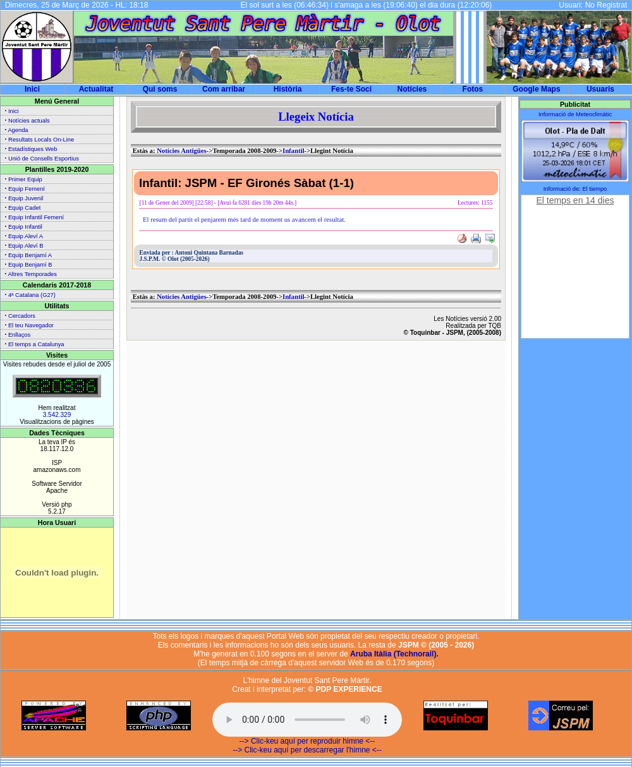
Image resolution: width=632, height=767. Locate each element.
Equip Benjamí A (30, 255)
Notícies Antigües (181, 150)
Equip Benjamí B (30, 265)
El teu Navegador (31, 325)
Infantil (293, 150)
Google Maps (536, 89)
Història (288, 89)
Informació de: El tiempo (575, 189)
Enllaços (19, 335)
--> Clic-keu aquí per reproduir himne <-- (307, 741)
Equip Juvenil (26, 198)
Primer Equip (25, 179)
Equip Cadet (24, 208)
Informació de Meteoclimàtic (575, 114)
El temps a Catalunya (36, 344)
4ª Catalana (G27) (32, 295)
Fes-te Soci (351, 89)
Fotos (473, 89)
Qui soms (160, 89)
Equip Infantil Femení (36, 217)
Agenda (18, 130)
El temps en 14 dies (575, 200)
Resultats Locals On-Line (41, 139)
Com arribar (223, 89)
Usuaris (600, 89)
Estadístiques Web (33, 149)
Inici (32, 89)
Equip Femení (26, 189)
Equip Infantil (25, 227)
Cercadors (21, 316)
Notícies (412, 89)
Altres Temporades (32, 274)
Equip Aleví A (25, 236)
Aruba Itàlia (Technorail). (394, 653)
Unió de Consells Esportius (43, 158)
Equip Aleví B (26, 246)
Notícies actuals (29, 121)
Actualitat (96, 89)
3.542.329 (57, 414)
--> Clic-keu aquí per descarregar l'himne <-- (307, 750)
